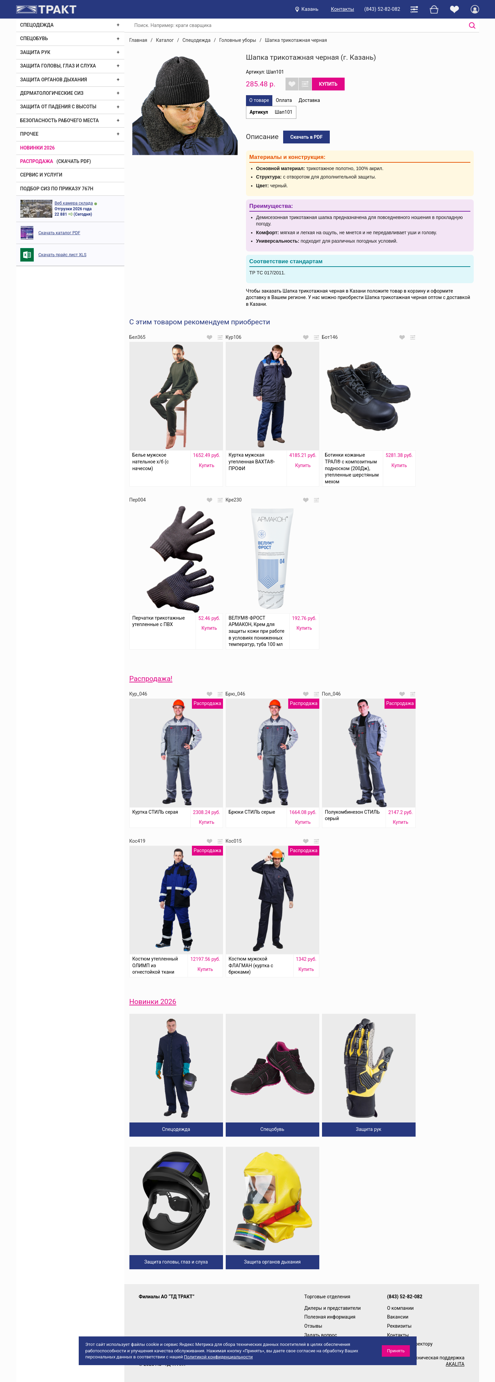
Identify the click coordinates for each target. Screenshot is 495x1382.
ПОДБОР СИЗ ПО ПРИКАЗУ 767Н (57, 188)
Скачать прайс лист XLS (62, 254)
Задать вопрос (320, 1335)
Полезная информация (330, 1317)
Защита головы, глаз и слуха (58, 66)
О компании (400, 1308)
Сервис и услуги (41, 175)
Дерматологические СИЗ (52, 93)
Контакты (342, 9)
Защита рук (35, 52)
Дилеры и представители (332, 1308)
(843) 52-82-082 (382, 9)
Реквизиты (399, 1326)
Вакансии (398, 1317)
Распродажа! (151, 679)
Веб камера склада (74, 203)
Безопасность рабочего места (59, 120)
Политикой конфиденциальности (218, 1356)
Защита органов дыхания (53, 79)
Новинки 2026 (37, 148)
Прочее (29, 134)
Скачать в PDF (306, 137)
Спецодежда (37, 25)
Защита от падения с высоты (58, 106)
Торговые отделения (327, 1296)
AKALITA (455, 1364)
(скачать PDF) (73, 161)
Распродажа (36, 161)
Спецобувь (34, 38)
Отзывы (313, 1326)
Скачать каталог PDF (59, 232)
